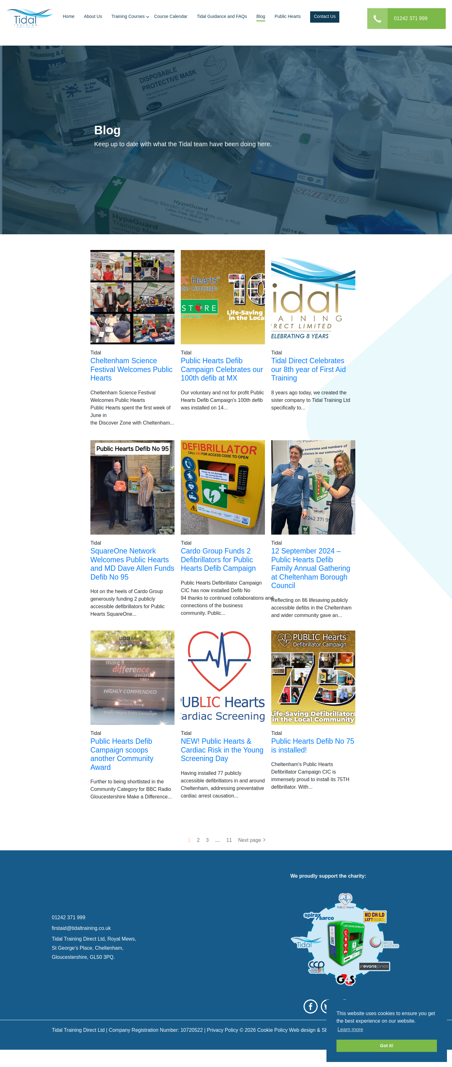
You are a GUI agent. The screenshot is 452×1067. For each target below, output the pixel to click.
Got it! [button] (386, 1045)
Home (68, 16)
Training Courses (128, 16)
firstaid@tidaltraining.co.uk (81, 937)
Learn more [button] (350, 1029)
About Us (93, 16)
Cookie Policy (272, 1047)
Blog (260, 16)
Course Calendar (170, 16)
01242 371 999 (411, 18)
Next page (249, 840)
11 (229, 840)
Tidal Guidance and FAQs (222, 16)
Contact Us (325, 16)
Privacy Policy (222, 1047)
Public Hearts (288, 16)
